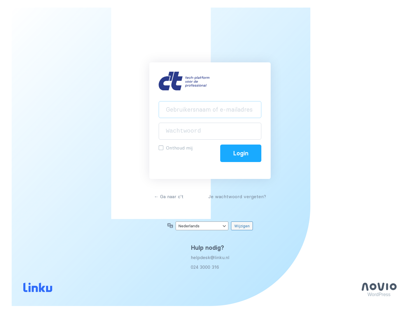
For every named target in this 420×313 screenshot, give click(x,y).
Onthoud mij (179, 148)
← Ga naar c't (168, 196)
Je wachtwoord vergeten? (237, 196)
